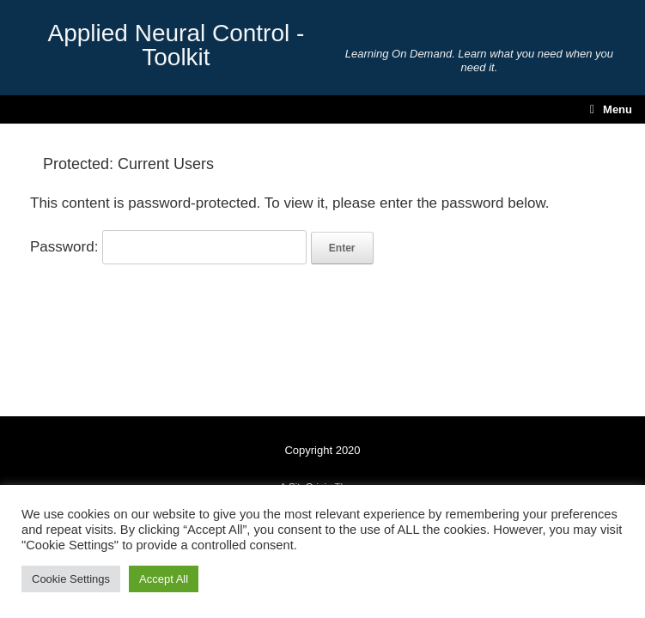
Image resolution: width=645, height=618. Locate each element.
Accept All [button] (163, 579)
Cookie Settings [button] (71, 579)
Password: (168, 247)
